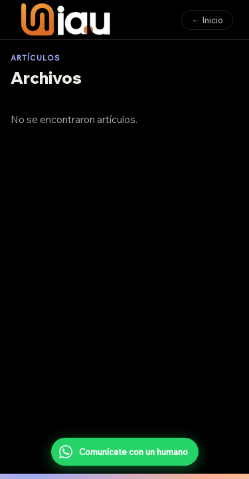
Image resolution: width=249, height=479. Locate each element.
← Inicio (207, 20)
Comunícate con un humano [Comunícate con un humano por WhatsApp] (123, 451)
